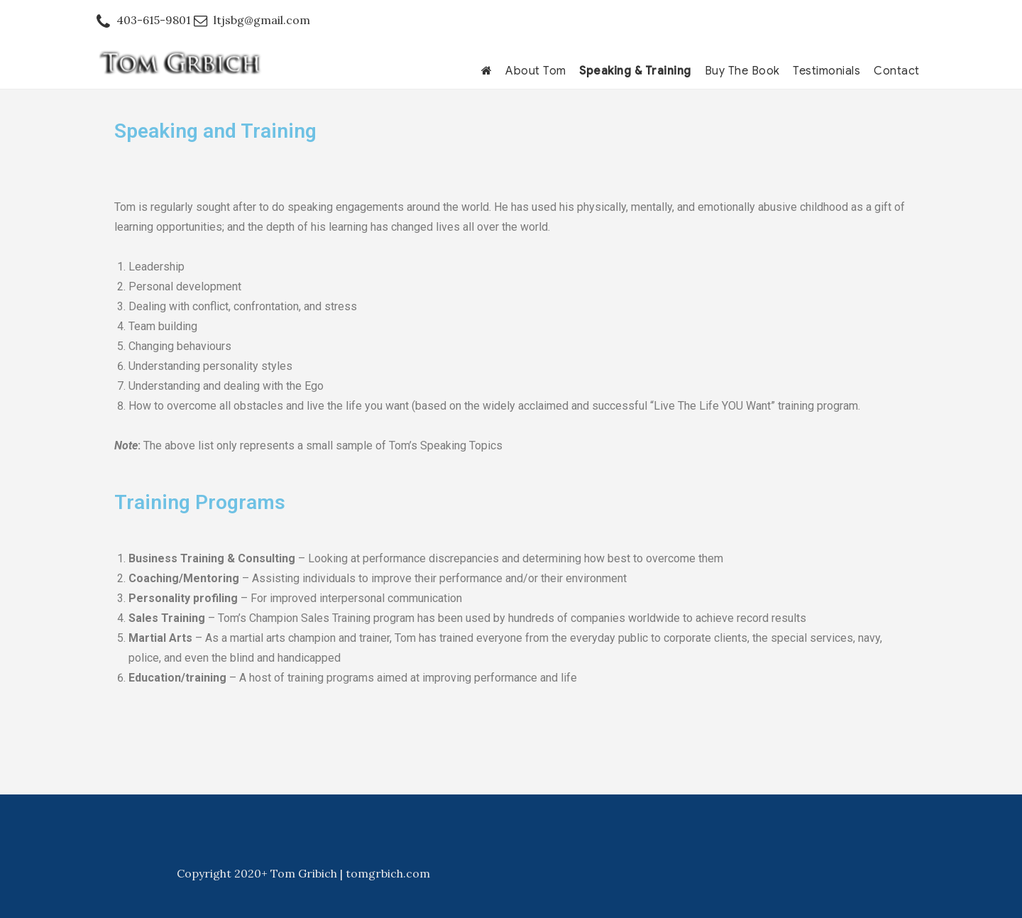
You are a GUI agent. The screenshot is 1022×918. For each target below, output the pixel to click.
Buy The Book (742, 71)
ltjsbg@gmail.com (262, 20)
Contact (897, 71)
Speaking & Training (635, 71)
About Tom (535, 71)
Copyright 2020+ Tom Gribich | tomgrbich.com (303, 873)
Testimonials (826, 71)
